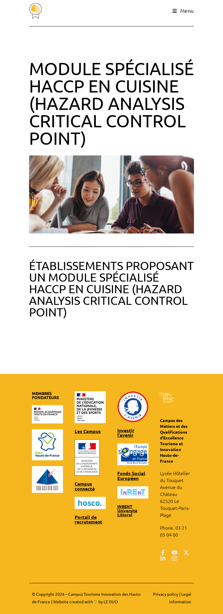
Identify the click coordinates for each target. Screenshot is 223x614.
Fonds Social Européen (129, 469)
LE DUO (111, 601)
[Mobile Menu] (184, 11)
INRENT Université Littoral (127, 503)
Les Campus (86, 431)
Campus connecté (83, 485)
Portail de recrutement (87, 516)
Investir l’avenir (132, 430)
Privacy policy (165, 594)
